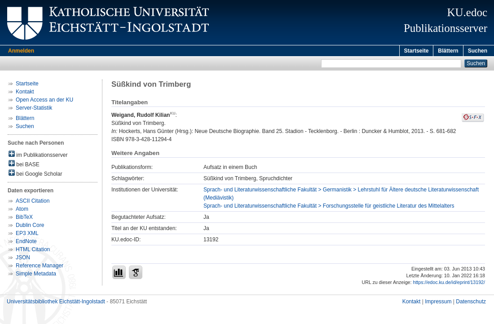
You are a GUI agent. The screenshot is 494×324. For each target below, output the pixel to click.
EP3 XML (27, 234)
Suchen (477, 51)
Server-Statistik (34, 109)
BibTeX (24, 218)
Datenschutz (471, 303)
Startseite (416, 51)
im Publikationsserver (38, 156)
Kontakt (25, 93)
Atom (22, 210)
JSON (23, 259)
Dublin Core (30, 226)
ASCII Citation (32, 202)
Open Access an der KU (44, 101)
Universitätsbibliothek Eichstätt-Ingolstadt (56, 303)
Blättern (448, 51)
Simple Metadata (36, 275)
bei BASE (24, 165)
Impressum (438, 303)
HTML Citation (33, 251)
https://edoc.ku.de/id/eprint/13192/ (449, 283)
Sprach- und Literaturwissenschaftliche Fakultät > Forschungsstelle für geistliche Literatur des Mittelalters (328, 207)
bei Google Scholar (35, 174)
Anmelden (21, 51)
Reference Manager (39, 267)
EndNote (26, 243)
